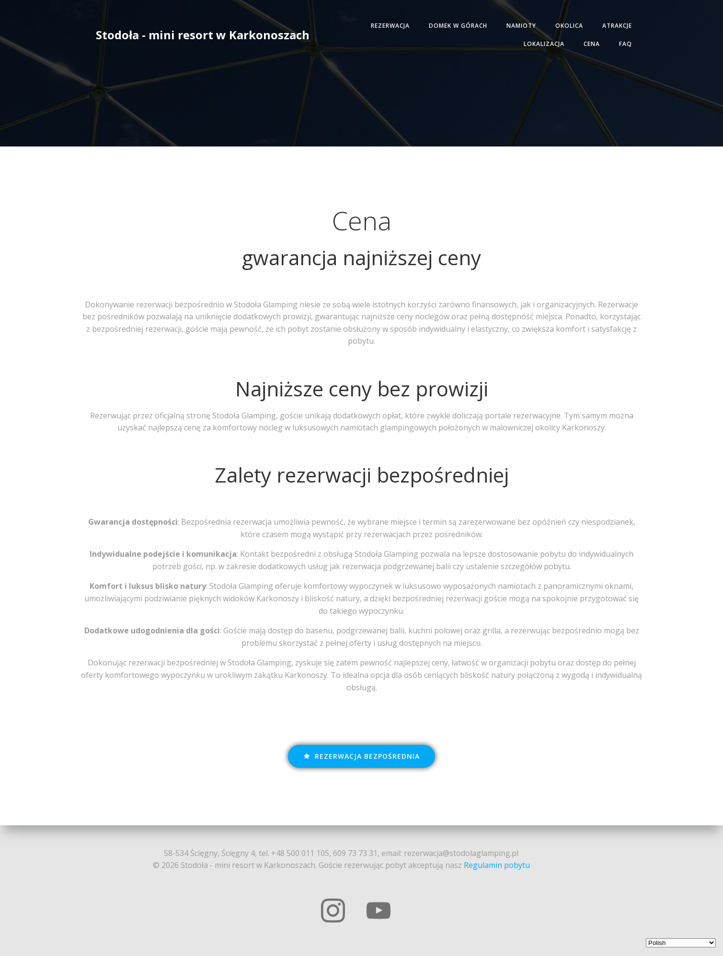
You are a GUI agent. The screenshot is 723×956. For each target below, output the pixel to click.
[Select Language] (681, 942)
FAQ (625, 44)
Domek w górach (458, 26)
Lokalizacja (544, 44)
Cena (592, 44)
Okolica (569, 26)
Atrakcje (617, 26)
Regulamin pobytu (497, 865)
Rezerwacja (390, 26)
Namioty (521, 26)
